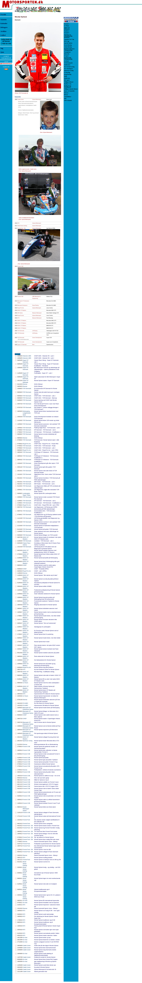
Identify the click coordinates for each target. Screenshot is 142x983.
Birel (33, 344)
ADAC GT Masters (21, 310)
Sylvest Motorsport (36, 99)
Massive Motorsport (37, 312)
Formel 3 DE (20, 266)
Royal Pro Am (20, 307)
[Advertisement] (89, 36)
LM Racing (34, 330)
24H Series (20, 312)
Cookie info (6, 67)
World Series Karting (22, 225)
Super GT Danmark (22, 344)
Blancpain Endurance (22, 305)
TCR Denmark (20, 330)
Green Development (37, 337)
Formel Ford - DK (21, 228)
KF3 (18, 223)
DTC (18, 318)
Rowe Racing (35, 305)
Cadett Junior (20, 99)
